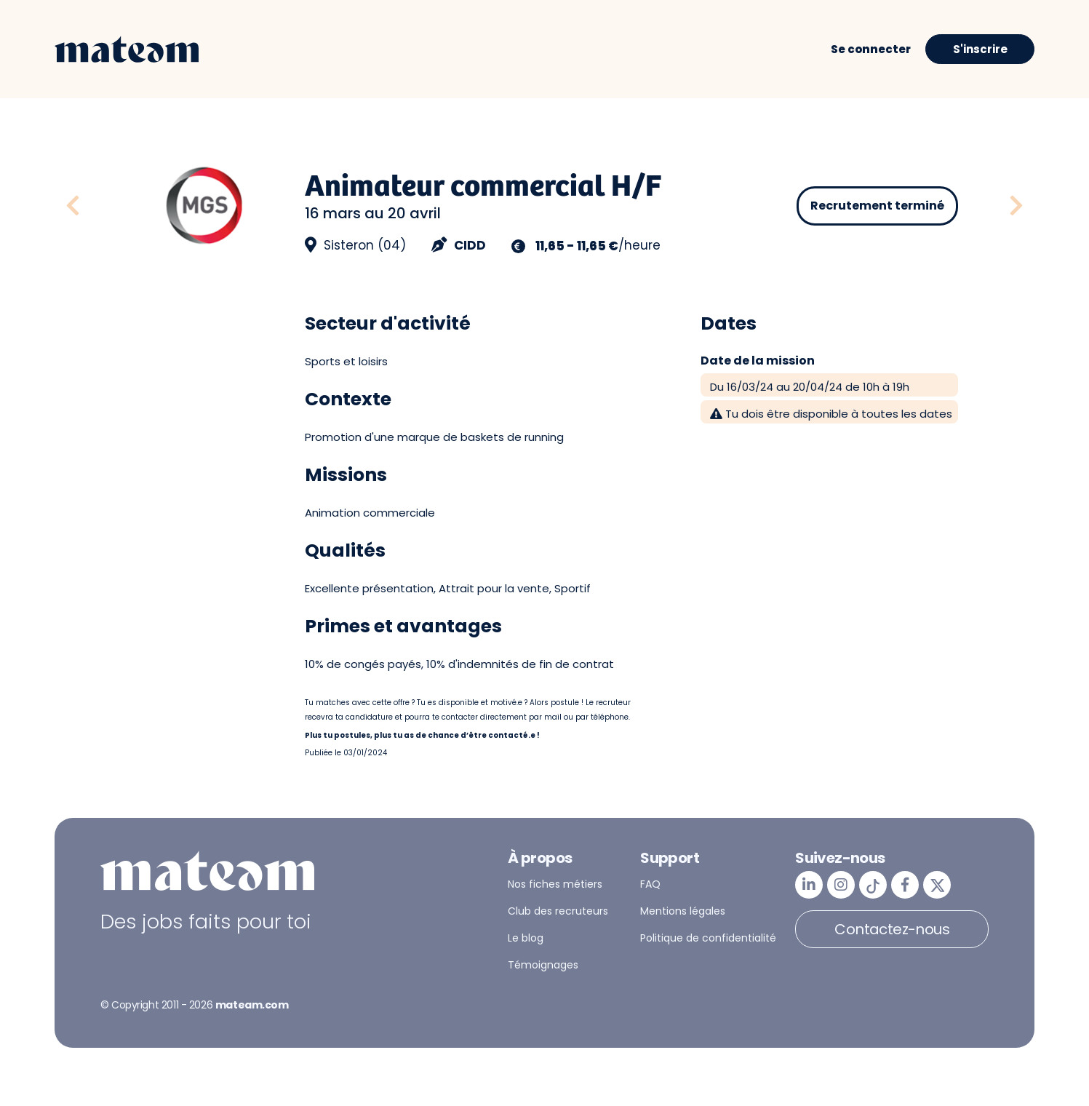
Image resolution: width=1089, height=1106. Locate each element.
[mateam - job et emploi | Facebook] (905, 885)
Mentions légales (682, 911)
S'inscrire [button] (980, 49)
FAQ (650, 884)
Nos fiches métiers (555, 884)
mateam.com (252, 1005)
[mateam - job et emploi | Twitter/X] (937, 885)
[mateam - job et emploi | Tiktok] (873, 885)
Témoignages (543, 965)
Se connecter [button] (871, 49)
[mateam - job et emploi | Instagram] (841, 885)
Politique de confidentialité (708, 938)
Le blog (525, 938)
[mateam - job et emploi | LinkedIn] (809, 885)
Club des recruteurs (558, 911)
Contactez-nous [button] (891, 929)
